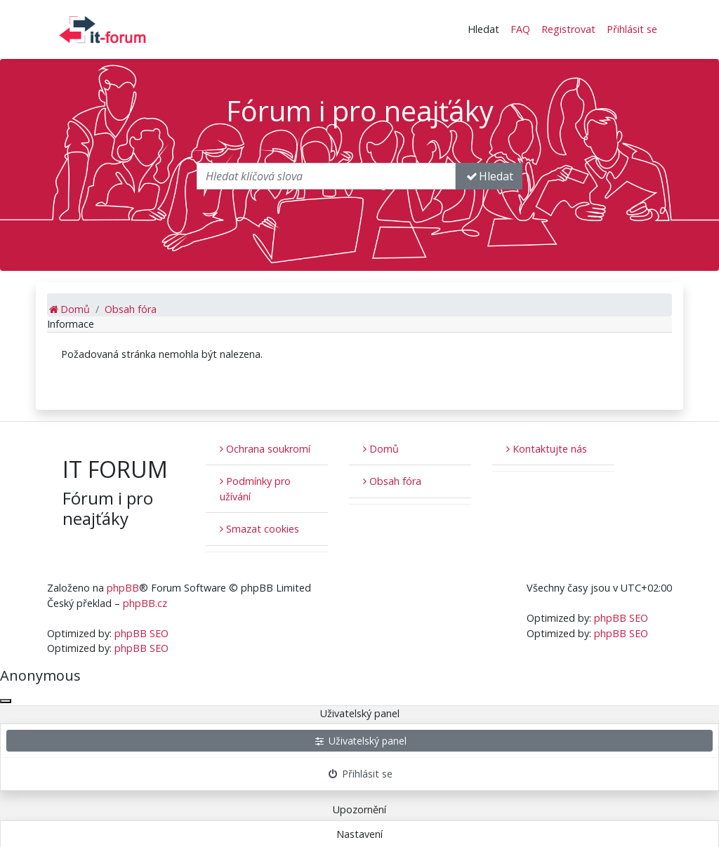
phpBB (123, 587)
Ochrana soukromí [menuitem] (265, 448)
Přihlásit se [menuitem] (632, 29)
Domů (381, 448)
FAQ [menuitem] (520, 29)
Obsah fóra (392, 481)
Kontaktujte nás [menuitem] (546, 448)
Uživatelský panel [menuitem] (360, 740)
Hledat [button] (483, 29)
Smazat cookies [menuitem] (259, 528)
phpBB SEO (141, 633)
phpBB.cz (145, 603)
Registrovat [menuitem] (568, 29)
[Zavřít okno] (5, 701)
